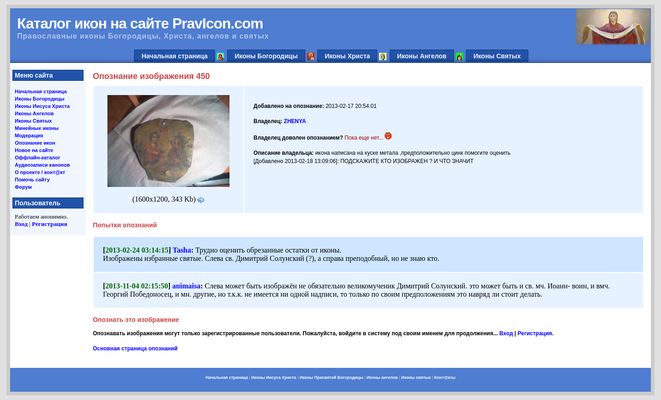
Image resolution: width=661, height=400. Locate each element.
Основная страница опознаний (135, 348)
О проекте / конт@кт (40, 172)
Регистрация (49, 223)
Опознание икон (35, 143)
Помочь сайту (32, 179)
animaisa (186, 286)
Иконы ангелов (382, 377)
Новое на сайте (34, 150)
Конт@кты (444, 377)
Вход (21, 223)
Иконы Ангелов (422, 56)
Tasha (182, 250)
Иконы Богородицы (266, 56)
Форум (23, 187)
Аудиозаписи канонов (42, 165)
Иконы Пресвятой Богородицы (332, 377)
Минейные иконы (37, 128)
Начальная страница (174, 56)
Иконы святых (416, 377)
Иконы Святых (497, 56)
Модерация (29, 135)
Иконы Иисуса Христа (42, 106)
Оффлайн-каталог (37, 157)
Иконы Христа (347, 56)
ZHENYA (295, 121)
